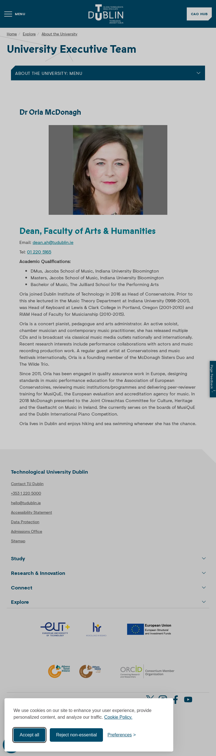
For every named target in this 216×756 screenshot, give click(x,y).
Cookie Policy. (118, 717)
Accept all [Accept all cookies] (29, 734)
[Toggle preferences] (121, 735)
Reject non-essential (76, 734)
